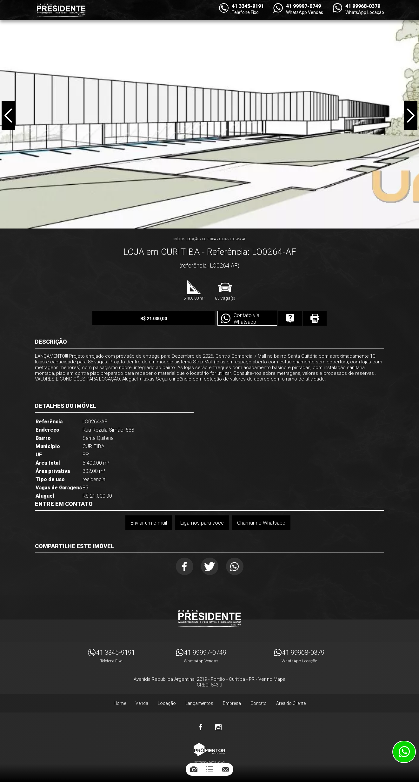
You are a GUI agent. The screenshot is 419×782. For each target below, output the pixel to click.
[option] (209, 114)
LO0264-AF (238, 239)
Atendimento (404, 752)
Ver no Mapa (271, 679)
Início (178, 239)
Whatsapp (234, 566)
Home (120, 703)
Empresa (232, 703)
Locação (192, 239)
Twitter (209, 566)
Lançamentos (199, 703)
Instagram (218, 727)
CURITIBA (209, 239)
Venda (142, 703)
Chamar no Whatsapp (261, 523)
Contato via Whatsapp (246, 318)
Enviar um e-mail (148, 523)
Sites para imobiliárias (209, 762)
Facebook (184, 566)
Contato (258, 703)
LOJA (223, 239)
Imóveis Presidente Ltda (209, 618)
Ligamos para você (202, 523)
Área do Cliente (291, 703)
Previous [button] (8, 115)
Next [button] (410, 115)
